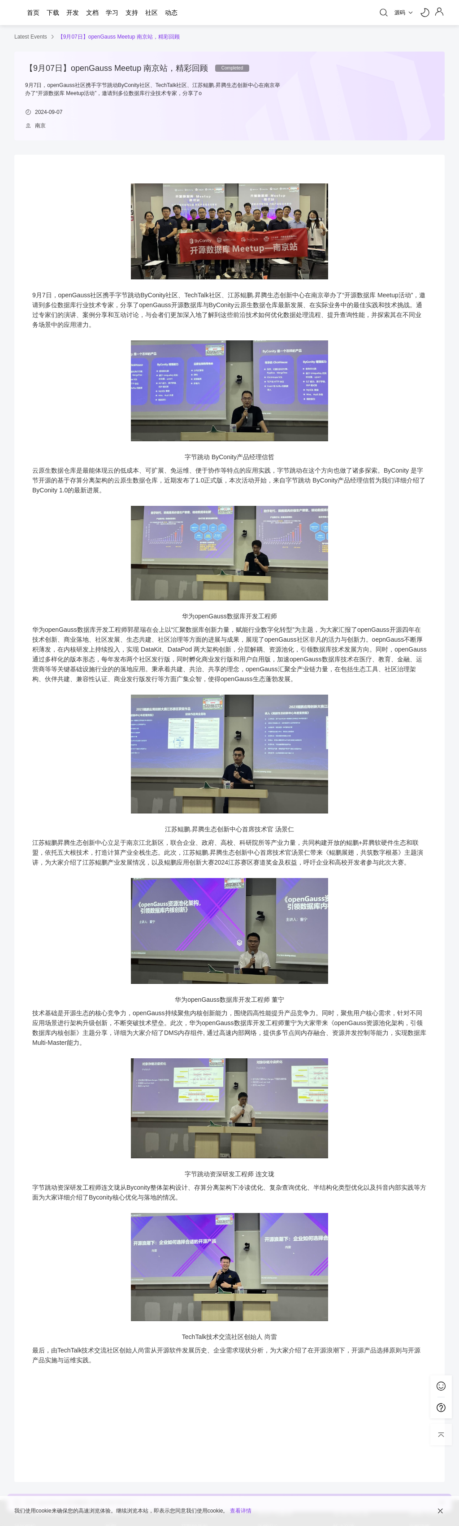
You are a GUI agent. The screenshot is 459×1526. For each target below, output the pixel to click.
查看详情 (240, 1510)
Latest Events (30, 37)
